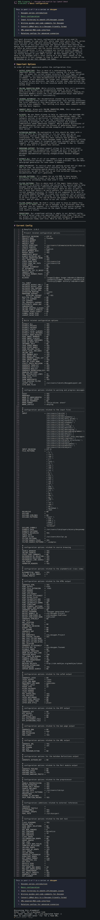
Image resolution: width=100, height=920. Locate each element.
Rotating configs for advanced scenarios (40, 33)
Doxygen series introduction (34, 13)
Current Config (24, 225)
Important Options (26, 64)
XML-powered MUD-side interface (35, 30)
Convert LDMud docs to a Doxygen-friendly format (44, 26)
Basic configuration (30, 16)
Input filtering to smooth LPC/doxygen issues (42, 20)
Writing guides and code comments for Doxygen (42, 23)
